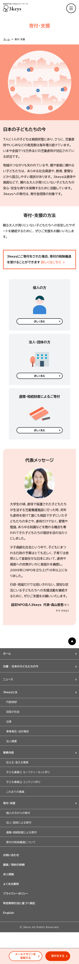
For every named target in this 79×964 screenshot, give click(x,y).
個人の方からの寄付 (18, 813)
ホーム (6, 39)
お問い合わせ (11, 855)
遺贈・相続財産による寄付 (21, 832)
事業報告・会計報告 (17, 731)
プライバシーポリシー (15, 893)
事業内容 (8, 752)
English (8, 912)
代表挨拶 (11, 702)
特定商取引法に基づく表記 (19, 903)
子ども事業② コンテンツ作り (23, 782)
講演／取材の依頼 (14, 864)
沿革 (9, 721)
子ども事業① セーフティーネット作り (28, 772)
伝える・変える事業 (17, 762)
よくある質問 (11, 884)
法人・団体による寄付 (18, 822)
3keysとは (10, 692)
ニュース (8, 679)
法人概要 (11, 741)
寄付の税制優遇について (21, 842)
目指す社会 (12, 711)
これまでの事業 (15, 792)
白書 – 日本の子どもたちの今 (20, 666)
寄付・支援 (9, 803)
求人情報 (8, 874)
